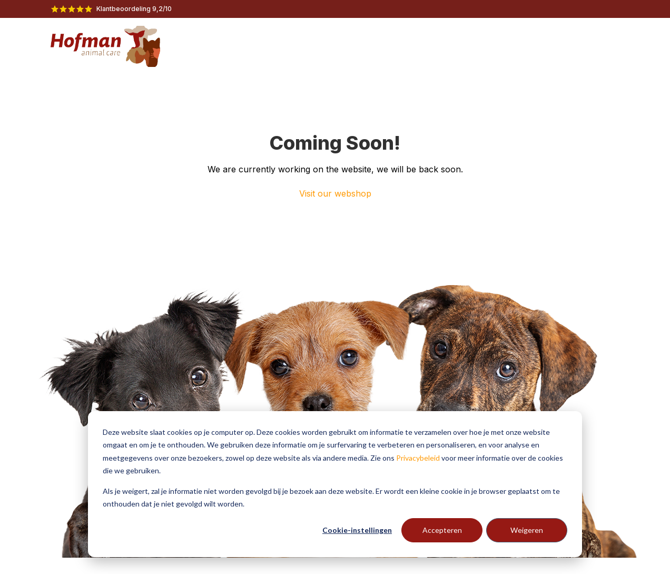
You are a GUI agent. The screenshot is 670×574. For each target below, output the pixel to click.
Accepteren (442, 530)
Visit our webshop (335, 193)
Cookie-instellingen (357, 530)
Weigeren (526, 530)
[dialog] (335, 484)
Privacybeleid (418, 457)
